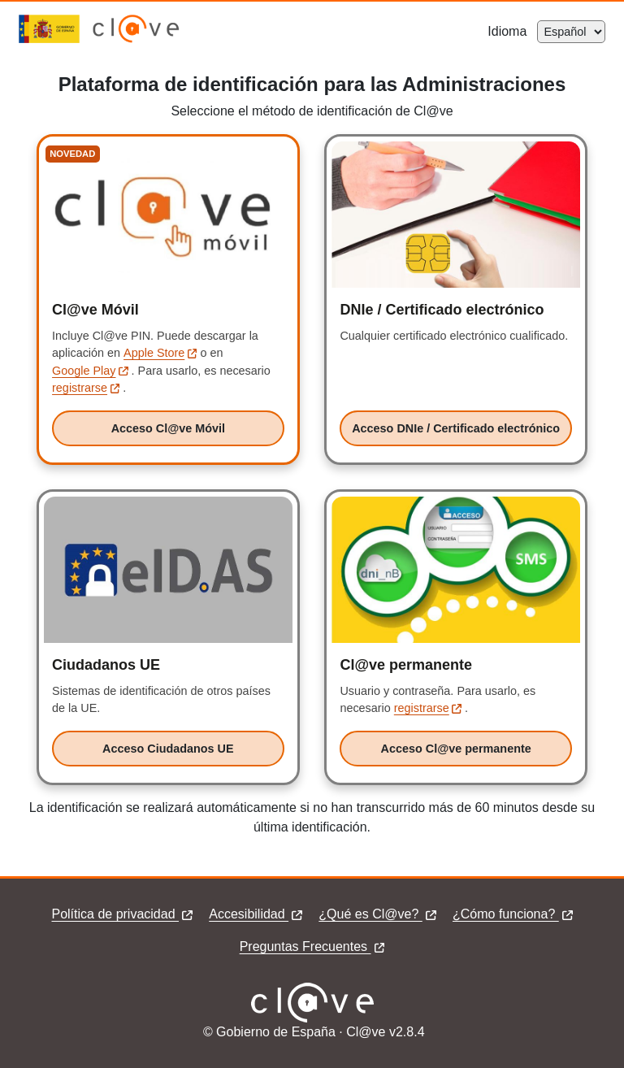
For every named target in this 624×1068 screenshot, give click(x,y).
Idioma (512, 31)
